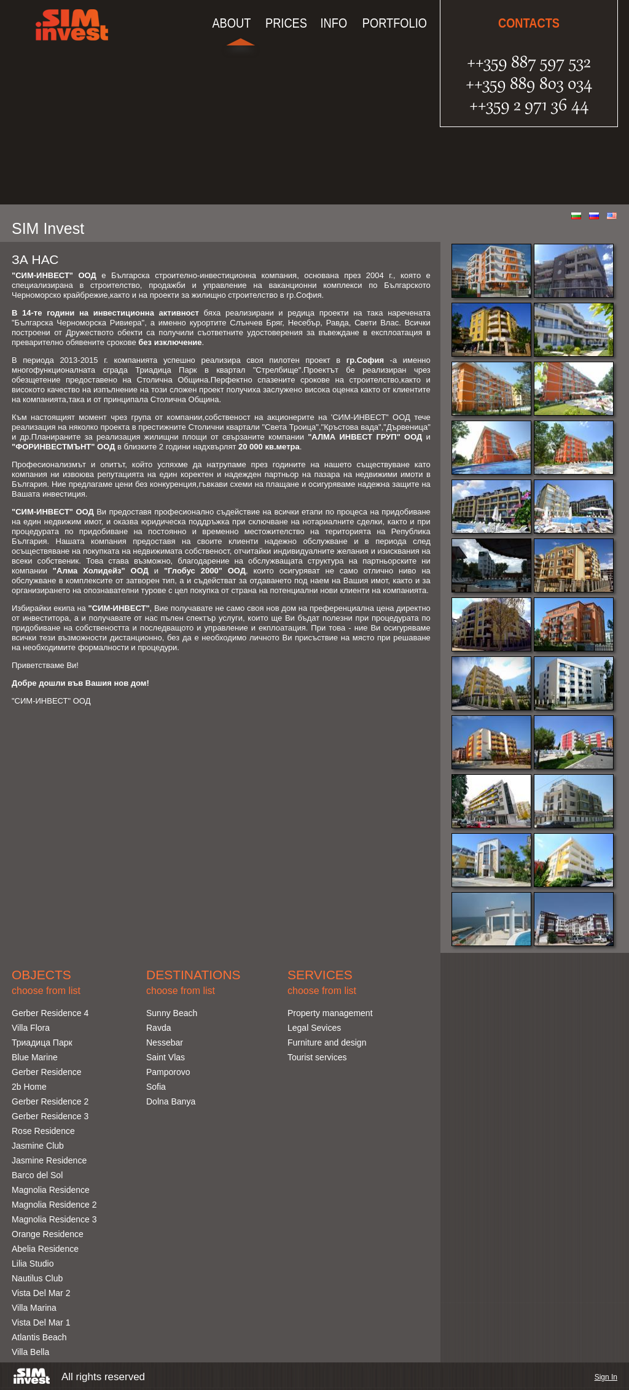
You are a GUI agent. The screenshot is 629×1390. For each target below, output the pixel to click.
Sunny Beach (171, 1013)
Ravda (158, 1028)
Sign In (606, 1377)
